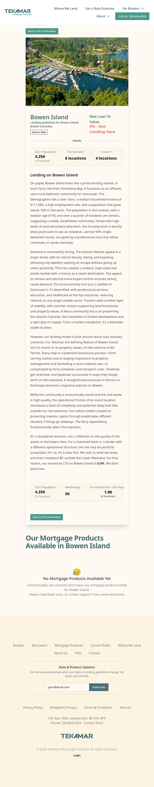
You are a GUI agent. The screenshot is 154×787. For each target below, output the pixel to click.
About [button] (103, 16)
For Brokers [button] (133, 8)
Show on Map (39, 132)
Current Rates (100, 645)
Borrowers (39, 645)
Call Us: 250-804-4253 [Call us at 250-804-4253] (132, 16)
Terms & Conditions (98, 707)
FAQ (78, 653)
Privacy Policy (33, 707)
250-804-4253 (71, 723)
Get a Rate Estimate (99, 8)
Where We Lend (65, 8)
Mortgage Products (69, 645)
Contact (94, 653)
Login (77, 755)
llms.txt (125, 707)
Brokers (18, 645)
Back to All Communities (42, 31)
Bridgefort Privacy (63, 707)
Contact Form (93, 723)
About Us (60, 653)
